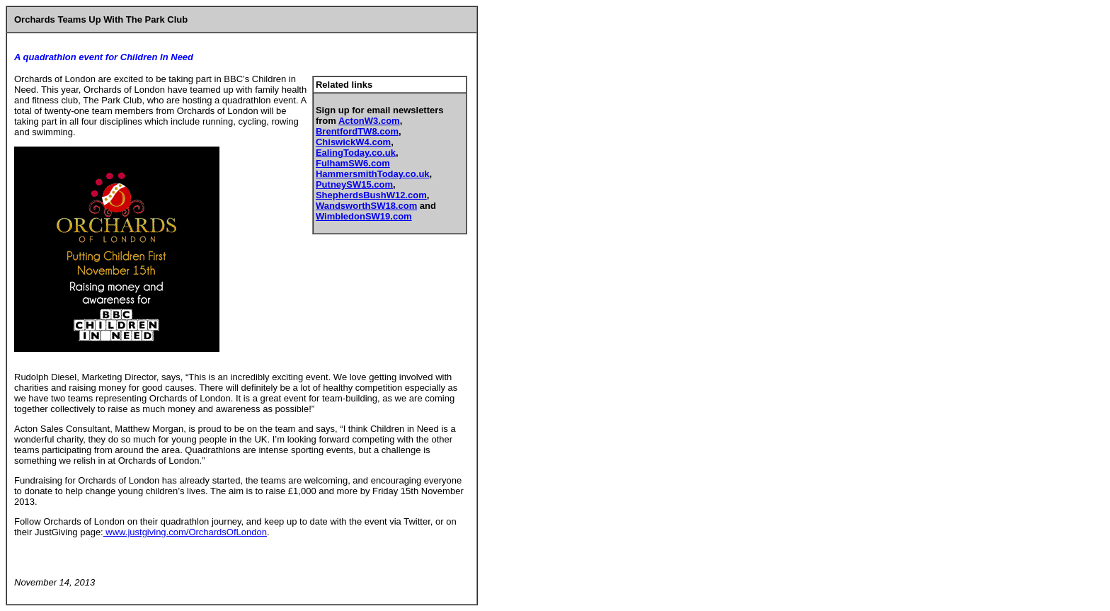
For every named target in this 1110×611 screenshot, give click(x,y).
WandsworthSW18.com (366, 205)
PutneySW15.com (354, 184)
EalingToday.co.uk (356, 152)
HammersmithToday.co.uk (373, 174)
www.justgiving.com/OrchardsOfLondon (185, 532)
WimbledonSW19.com (364, 216)
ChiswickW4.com (353, 142)
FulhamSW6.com (353, 163)
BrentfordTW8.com (357, 131)
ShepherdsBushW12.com (371, 195)
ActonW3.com (369, 120)
